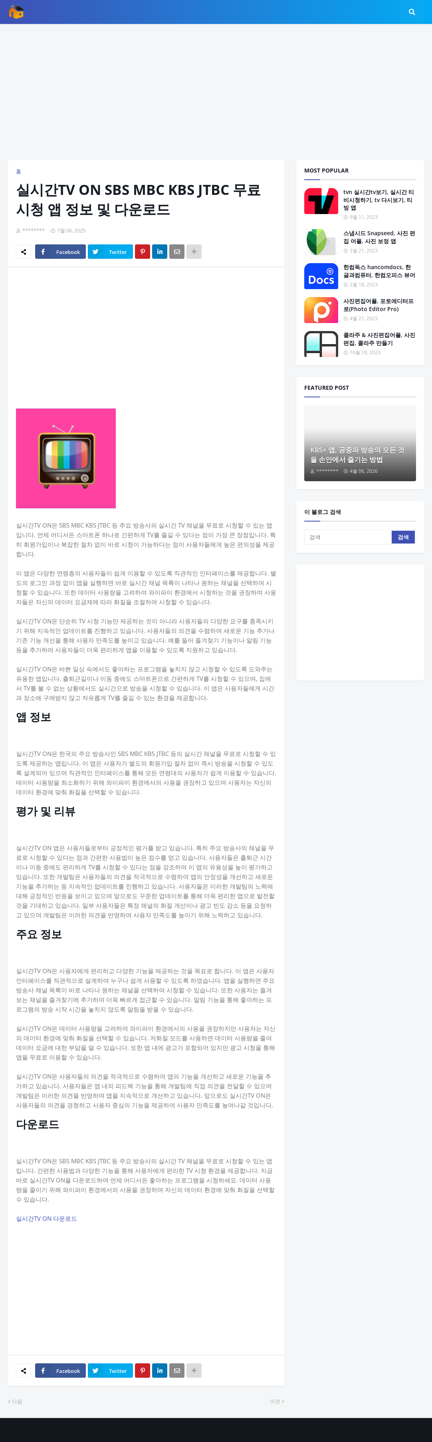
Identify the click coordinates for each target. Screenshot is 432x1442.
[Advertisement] (216, 92)
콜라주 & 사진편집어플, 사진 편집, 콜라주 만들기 (379, 339)
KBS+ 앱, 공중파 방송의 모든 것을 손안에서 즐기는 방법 (357, 454)
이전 (275, 1401)
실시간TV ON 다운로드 (46, 1218)
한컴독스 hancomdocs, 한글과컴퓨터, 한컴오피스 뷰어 (379, 271)
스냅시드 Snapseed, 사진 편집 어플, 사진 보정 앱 (379, 237)
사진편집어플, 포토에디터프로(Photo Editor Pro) (378, 305)
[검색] (348, 537)
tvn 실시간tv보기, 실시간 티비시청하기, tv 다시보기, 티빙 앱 (378, 199)
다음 (17, 1401)
